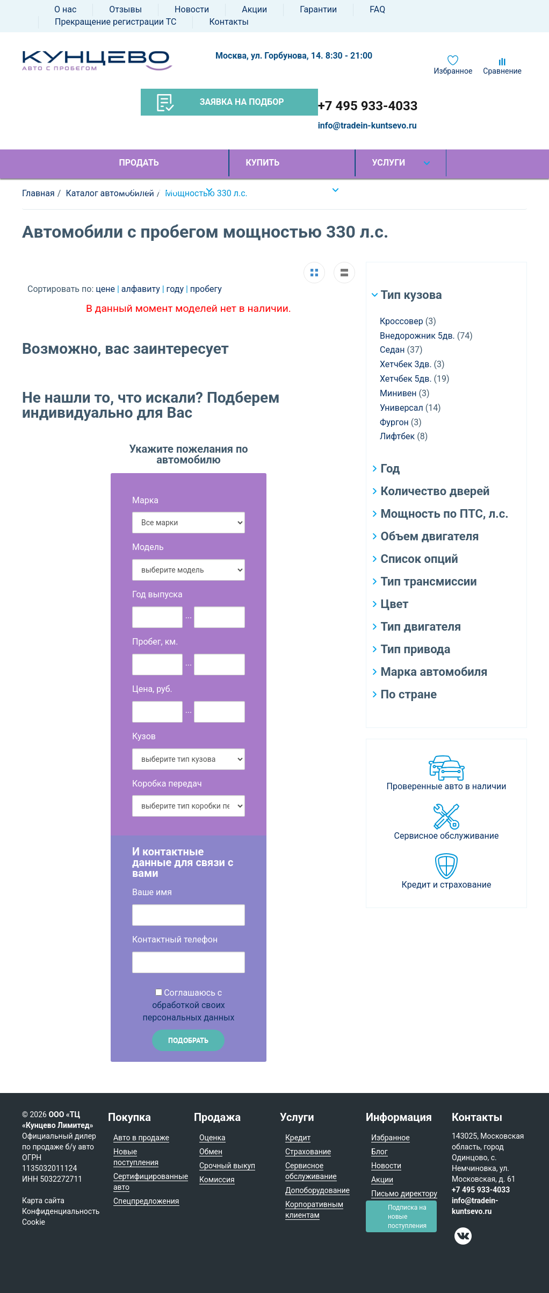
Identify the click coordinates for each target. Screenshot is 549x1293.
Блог (379, 1151)
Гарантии (318, 9)
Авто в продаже (141, 1137)
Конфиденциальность (60, 1211)
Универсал (401, 408)
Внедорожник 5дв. (417, 336)
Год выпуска (157, 594)
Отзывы (125, 9)
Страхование (308, 1151)
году (176, 289)
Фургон (394, 422)
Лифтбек (397, 436)
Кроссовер (401, 321)
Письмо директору (404, 1193)
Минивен (398, 393)
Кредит (297, 1137)
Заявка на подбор (220, 102)
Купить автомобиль (274, 167)
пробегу (206, 289)
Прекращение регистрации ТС (115, 22)
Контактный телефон (175, 939)
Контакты (228, 22)
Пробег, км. (155, 642)
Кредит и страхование (447, 885)
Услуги (388, 163)
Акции (254, 9)
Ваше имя (152, 892)
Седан (392, 350)
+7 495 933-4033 (368, 105)
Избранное (453, 71)
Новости (192, 9)
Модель (148, 547)
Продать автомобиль (148, 167)
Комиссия (217, 1179)
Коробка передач (167, 783)
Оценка (212, 1137)
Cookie (33, 1222)
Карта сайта (43, 1200)
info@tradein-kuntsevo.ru (367, 125)
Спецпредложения (146, 1201)
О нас (65, 9)
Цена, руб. (152, 689)
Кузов (144, 736)
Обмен (210, 1151)
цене (106, 289)
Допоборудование (317, 1190)
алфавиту (141, 289)
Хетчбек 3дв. (406, 364)
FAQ (377, 9)
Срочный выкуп (227, 1165)
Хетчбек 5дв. (406, 379)
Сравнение (502, 71)
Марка (145, 500)
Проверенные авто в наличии (447, 786)
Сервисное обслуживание (446, 836)
